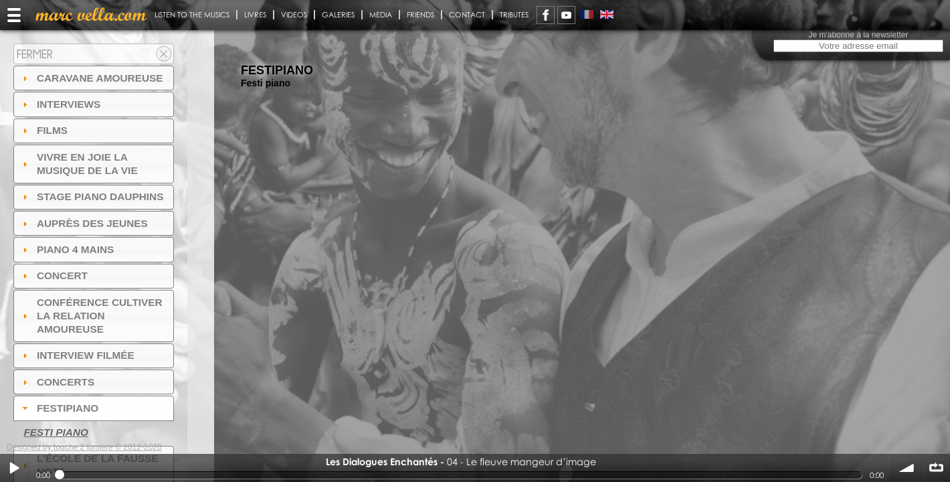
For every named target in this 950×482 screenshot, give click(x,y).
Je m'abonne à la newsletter (858, 34)
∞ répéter (936, 468)
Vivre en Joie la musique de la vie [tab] (78, 163)
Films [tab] (43, 130)
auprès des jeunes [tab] (83, 223)
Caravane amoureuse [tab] (91, 78)
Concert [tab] (53, 275)
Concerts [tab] (57, 382)
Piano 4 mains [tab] (66, 249)
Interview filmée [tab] (76, 355)
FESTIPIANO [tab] (59, 408)
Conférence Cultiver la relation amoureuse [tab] (91, 316)
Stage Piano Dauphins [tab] (91, 196)
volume (907, 468)
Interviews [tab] (60, 104)
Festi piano (55, 432)
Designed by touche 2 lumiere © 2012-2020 (84, 447)
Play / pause (14, 468)
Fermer (35, 54)
